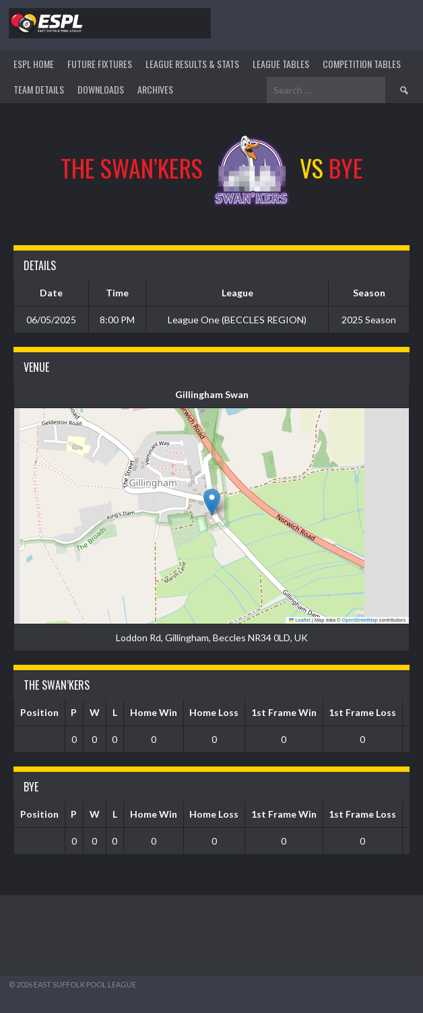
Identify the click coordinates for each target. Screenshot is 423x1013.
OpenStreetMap (360, 620)
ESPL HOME (33, 64)
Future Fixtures (99, 64)
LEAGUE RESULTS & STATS (192, 64)
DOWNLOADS (100, 89)
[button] (211, 502)
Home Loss (213, 712)
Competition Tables (362, 64)
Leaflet (300, 620)
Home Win (153, 712)
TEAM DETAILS (38, 89)
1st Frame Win (284, 712)
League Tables (281, 64)
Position (39, 712)
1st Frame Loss (362, 712)
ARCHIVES (155, 89)
